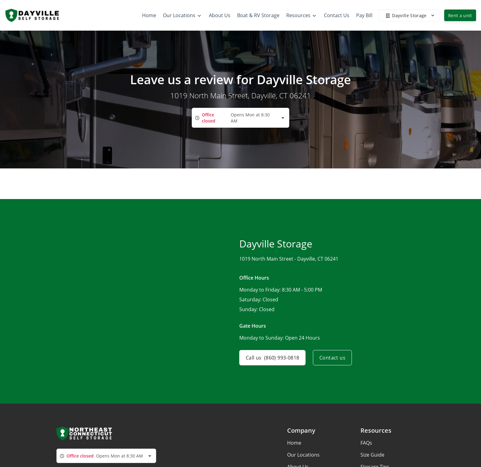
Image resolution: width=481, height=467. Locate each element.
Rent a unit (460, 15)
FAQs (366, 442)
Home (294, 442)
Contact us (332, 357)
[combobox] (240, 118)
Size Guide (372, 454)
